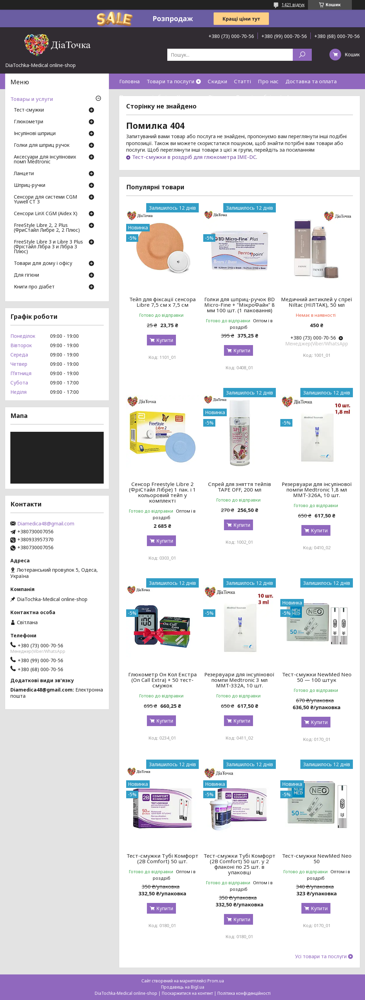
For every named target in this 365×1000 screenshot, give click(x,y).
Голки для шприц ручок (41, 145)
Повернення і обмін (144, 96)
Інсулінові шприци (35, 133)
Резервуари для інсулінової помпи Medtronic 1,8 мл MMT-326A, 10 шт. (317, 489)
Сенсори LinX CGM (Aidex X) (45, 214)
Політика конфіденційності (244, 993)
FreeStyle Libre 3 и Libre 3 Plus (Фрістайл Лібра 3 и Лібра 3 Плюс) (48, 247)
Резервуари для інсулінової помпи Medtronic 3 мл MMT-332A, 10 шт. (239, 680)
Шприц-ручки (29, 185)
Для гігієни (26, 275)
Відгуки (218, 96)
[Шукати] (302, 55)
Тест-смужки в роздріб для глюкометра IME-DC (194, 156)
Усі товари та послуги (321, 956)
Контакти (189, 96)
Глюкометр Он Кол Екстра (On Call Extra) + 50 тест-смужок (162, 680)
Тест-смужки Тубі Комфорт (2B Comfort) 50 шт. (162, 858)
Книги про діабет (34, 287)
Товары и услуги (31, 98)
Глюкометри (28, 122)
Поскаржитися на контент (187, 993)
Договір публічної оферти (268, 96)
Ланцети (24, 174)
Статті (242, 81)
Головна (129, 81)
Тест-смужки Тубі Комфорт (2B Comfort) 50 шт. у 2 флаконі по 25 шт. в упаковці (239, 864)
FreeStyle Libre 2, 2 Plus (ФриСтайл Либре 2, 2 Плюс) (47, 228)
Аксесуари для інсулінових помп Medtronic (45, 159)
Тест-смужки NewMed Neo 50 (317, 858)
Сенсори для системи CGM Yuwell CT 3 (45, 199)
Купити (164, 340)
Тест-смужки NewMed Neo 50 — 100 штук (317, 677)
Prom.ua (215, 981)
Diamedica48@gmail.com (45, 524)
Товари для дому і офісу (43, 263)
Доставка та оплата (311, 81)
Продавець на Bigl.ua (182, 987)
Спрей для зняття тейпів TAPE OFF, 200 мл (239, 486)
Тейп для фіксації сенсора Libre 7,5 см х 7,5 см (162, 301)
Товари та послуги (170, 81)
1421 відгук (293, 5)
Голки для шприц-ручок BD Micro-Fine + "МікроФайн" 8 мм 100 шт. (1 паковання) (239, 304)
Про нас (268, 81)
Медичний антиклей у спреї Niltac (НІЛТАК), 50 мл (316, 301)
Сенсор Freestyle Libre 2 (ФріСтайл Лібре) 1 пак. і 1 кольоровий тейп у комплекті (162, 492)
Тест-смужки (29, 110)
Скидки (217, 81)
